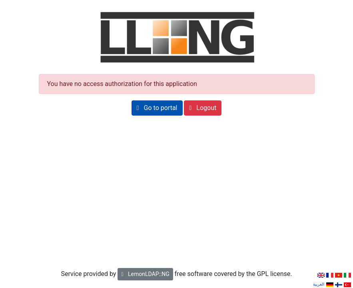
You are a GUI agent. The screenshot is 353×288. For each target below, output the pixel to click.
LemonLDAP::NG (145, 274)
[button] (157, 108)
